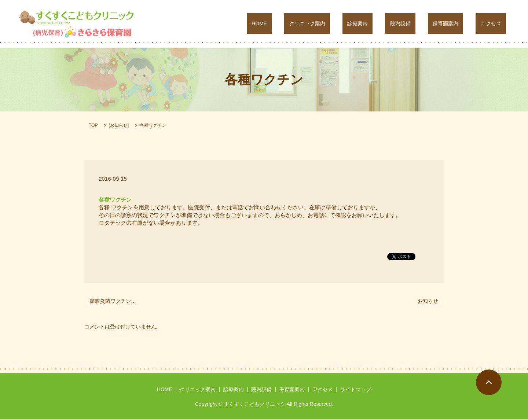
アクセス (495, 24)
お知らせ (119, 125)
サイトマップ (355, 389)
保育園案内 (460, 24)
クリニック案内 (352, 24)
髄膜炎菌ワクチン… (113, 301)
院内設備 (425, 24)
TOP (93, 125)
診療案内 (392, 24)
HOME (313, 24)
